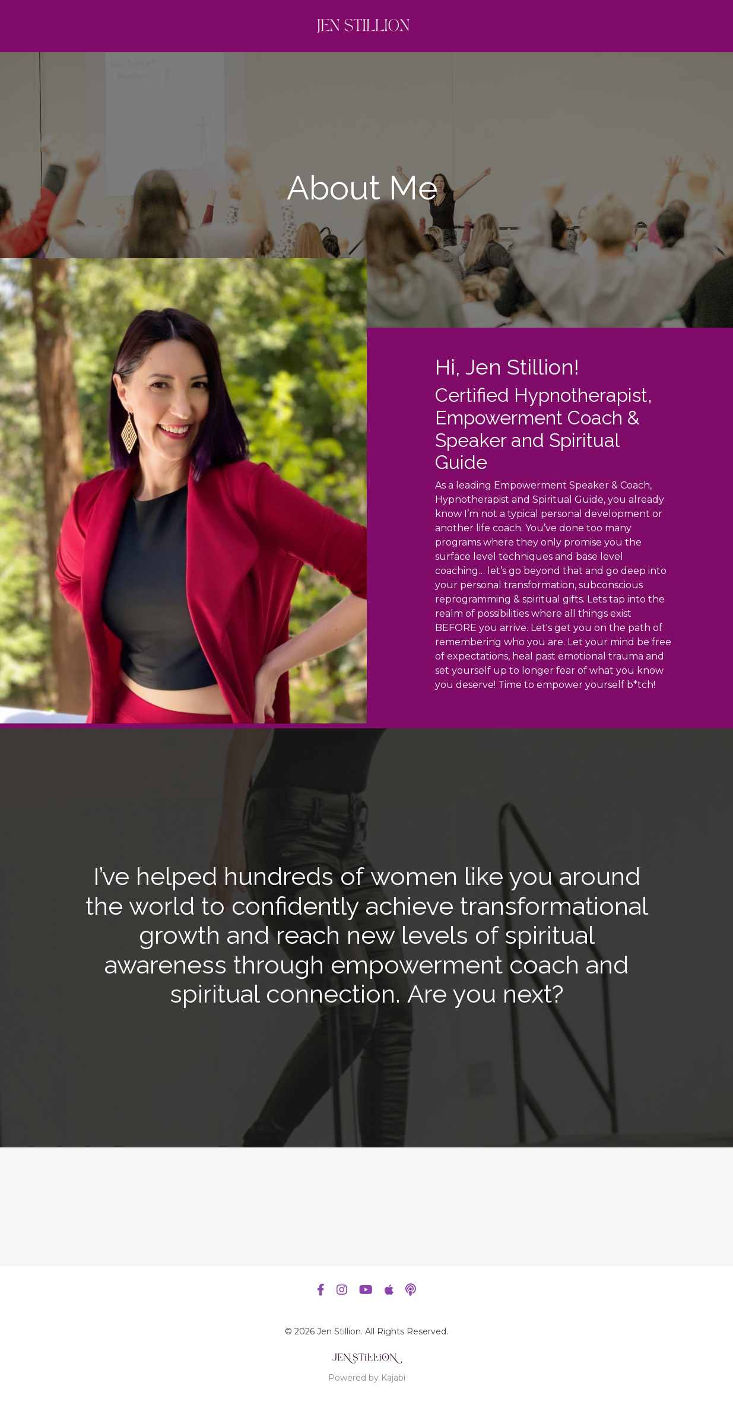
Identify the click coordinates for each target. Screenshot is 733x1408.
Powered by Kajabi (366, 1377)
